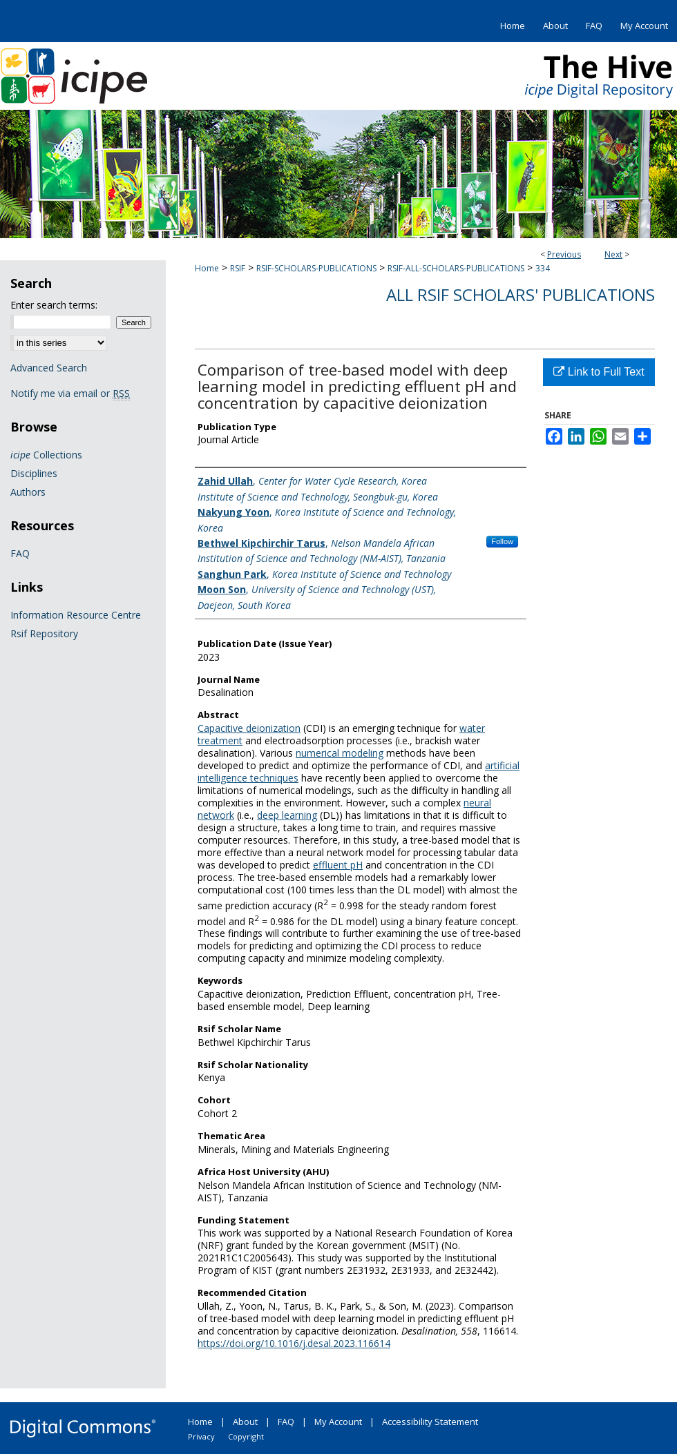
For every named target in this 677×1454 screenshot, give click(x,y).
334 (542, 268)
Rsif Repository (44, 633)
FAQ (20, 553)
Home (207, 268)
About (245, 1421)
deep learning (287, 815)
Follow (502, 541)
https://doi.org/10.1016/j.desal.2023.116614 (294, 1343)
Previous (564, 254)
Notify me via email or (70, 393)
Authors (28, 491)
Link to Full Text (598, 372)
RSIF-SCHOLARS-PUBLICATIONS (316, 268)
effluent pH (338, 864)
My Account (338, 1421)
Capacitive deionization (249, 728)
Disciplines (33, 473)
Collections (46, 454)
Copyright (246, 1436)
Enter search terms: (53, 304)
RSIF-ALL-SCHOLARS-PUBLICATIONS (456, 268)
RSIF (237, 268)
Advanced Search (48, 367)
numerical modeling (339, 752)
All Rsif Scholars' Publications (520, 294)
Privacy (201, 1436)
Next (613, 254)
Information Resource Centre (75, 614)
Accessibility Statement (430, 1421)
